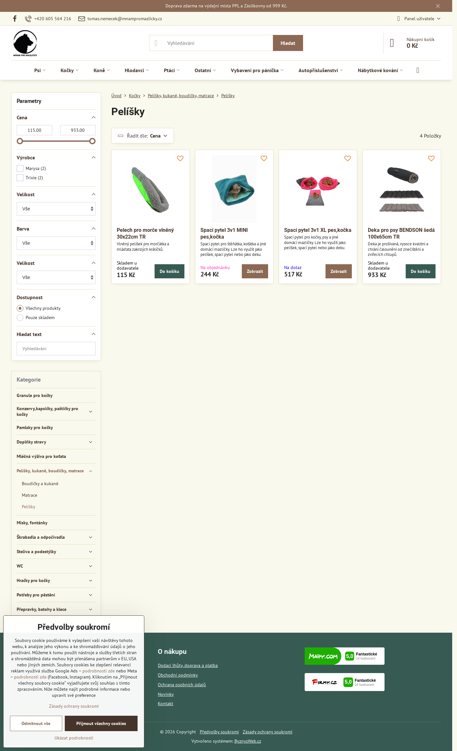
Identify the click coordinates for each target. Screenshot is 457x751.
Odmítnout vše (35, 723)
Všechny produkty (39, 308)
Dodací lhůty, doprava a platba (188, 665)
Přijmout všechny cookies (101, 723)
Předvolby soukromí (219, 732)
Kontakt (165, 703)
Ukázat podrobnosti (74, 738)
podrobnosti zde (98, 671)
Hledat (288, 43)
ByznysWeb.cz (247, 741)
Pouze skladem (36, 317)
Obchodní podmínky (178, 675)
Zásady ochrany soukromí (267, 732)
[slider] (20, 141)
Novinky (166, 694)
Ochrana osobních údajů (182, 685)
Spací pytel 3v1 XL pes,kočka (317, 230)
